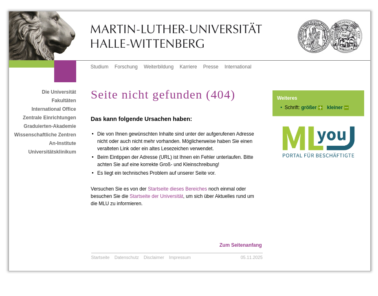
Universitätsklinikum (52, 152)
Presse (210, 67)
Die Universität (59, 92)
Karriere (188, 67)
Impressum (180, 257)
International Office (53, 109)
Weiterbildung (159, 67)
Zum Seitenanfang (241, 245)
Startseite (100, 257)
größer (308, 107)
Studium (99, 67)
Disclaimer (154, 257)
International (237, 67)
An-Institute (62, 143)
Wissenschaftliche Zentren (45, 135)
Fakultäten (64, 100)
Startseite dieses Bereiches (177, 189)
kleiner (335, 107)
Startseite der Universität (156, 196)
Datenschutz (126, 257)
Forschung (126, 67)
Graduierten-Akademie (50, 126)
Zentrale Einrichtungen (49, 118)
